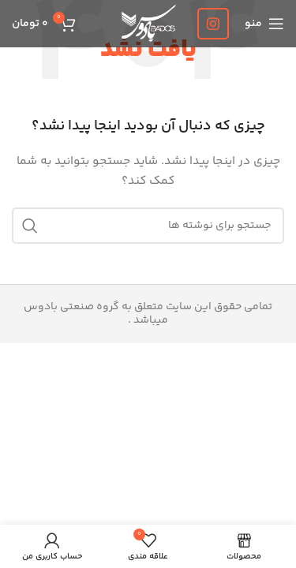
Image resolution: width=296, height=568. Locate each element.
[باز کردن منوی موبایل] (264, 23)
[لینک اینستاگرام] (213, 23)
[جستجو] (148, 225)
